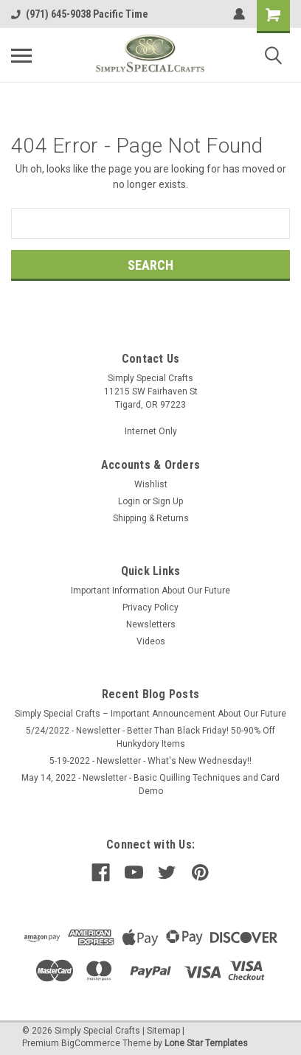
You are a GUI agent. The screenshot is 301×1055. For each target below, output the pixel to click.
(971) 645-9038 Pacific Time (79, 14)
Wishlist (150, 484)
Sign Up (168, 501)
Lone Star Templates (206, 1043)
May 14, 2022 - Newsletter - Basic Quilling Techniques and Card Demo (150, 784)
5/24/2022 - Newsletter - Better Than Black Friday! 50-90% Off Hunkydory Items (150, 737)
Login (129, 501)
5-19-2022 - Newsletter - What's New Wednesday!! (150, 761)
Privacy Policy (150, 607)
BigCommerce (90, 1043)
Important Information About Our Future (150, 590)
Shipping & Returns (151, 518)
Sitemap (163, 1031)
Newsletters (151, 624)
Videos (150, 641)
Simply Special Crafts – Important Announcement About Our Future (150, 713)
